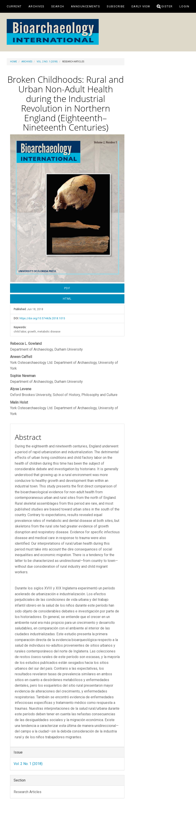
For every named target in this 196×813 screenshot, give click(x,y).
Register (165, 6)
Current (14, 6)
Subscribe (116, 6)
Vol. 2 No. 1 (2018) (47, 61)
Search (57, 6)
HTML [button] (67, 298)
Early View (141, 6)
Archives (36, 6)
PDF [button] (67, 288)
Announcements (85, 6)
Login (184, 6)
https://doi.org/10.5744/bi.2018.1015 (42, 318)
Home (13, 61)
